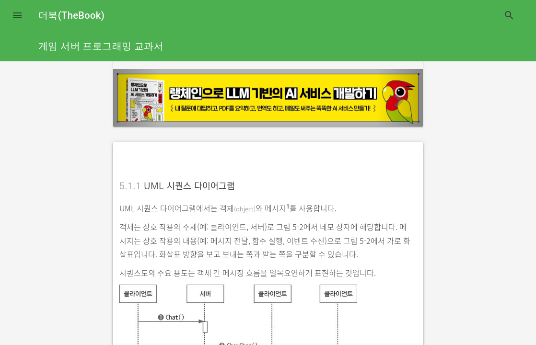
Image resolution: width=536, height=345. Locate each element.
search (509, 15)
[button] (17, 15)
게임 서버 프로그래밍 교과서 (100, 46)
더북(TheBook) (71, 15)
